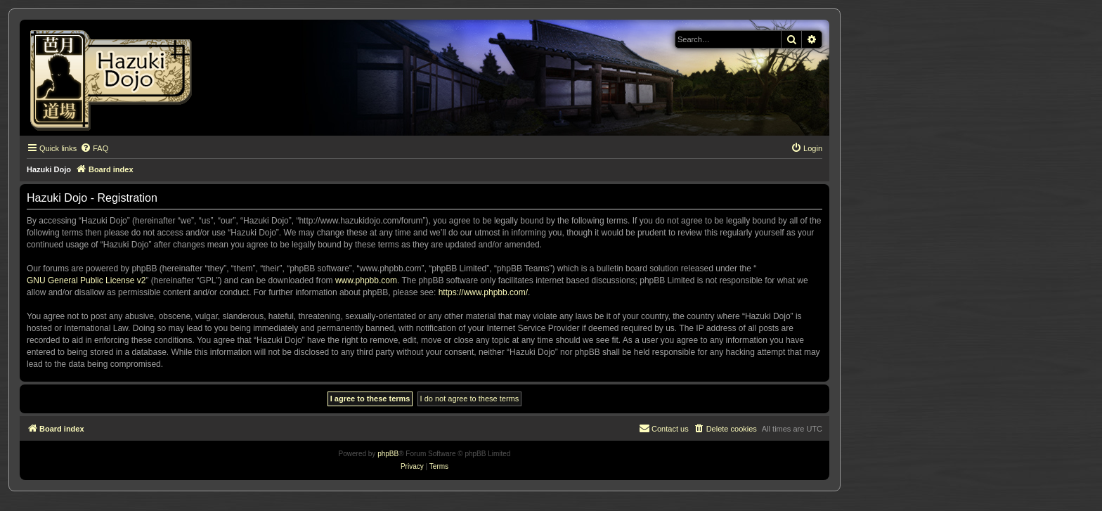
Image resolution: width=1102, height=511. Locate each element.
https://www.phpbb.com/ (483, 292)
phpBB (387, 454)
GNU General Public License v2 (86, 280)
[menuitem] (94, 148)
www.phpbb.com (366, 280)
